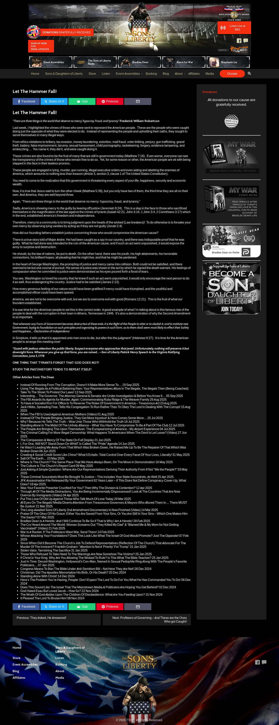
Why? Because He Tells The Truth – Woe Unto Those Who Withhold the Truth (72, 421)
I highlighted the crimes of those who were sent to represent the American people (81, 128)
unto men (73, 338)
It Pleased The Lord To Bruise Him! (43, 598)
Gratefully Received (59, 32)
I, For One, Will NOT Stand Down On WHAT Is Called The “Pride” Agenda (69, 444)
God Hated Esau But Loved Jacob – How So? (50, 591)
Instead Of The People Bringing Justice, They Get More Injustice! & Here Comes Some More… (83, 418)
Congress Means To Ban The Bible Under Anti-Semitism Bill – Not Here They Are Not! (77, 569)
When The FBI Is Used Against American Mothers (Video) (58, 414)
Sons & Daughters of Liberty (64, 74)
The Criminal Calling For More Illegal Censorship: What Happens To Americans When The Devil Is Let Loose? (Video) (98, 433)
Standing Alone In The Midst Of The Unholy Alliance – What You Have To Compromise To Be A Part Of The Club (94, 425)
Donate (232, 74)
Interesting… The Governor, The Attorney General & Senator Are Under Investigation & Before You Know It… (92, 396)
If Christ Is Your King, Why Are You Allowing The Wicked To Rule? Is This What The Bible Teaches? (85, 558)
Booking (151, 74)
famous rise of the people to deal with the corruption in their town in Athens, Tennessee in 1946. (101, 311)
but (98, 338)
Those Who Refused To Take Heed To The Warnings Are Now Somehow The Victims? (77, 554)
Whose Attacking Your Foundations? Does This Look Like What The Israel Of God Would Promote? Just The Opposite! (99, 536)
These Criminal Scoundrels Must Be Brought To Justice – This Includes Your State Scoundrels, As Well (88, 477)
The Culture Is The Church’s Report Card (47, 466)
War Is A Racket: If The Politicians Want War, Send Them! (58, 532)
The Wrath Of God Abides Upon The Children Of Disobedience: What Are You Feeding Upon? (82, 594)
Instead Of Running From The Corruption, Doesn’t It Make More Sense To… (71, 385)
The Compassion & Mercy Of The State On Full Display (57, 440)
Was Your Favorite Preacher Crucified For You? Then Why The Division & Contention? (78, 488)
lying (55, 170)
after (104, 338)
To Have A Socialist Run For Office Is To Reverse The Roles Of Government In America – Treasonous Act (90, 403)
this (110, 338)
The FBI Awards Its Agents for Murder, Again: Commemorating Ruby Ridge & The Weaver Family (84, 399)
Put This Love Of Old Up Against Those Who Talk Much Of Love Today (67, 499)
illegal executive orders (104, 170)
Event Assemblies (128, 74)
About (179, 74)
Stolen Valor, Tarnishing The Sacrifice (45, 550)
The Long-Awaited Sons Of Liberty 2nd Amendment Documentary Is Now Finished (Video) (80, 510)
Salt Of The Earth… (33, 458)
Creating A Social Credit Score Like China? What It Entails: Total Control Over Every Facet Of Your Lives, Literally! (96, 455)
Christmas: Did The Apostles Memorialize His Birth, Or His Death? (64, 572)
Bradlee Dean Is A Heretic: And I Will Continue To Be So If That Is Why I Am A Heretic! (76, 521)
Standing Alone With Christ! (38, 576)
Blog (166, 74)
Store (92, 74)
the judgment (122, 338)
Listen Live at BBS (232, 27)
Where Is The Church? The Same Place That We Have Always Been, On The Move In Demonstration (87, 462)
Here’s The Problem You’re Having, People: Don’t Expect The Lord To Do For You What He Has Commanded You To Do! (100, 580)
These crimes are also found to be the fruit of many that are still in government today (68, 156)
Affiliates (194, 74)
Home (35, 74)
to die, (91, 338)
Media (209, 74)
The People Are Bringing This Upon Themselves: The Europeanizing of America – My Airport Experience (89, 429)
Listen (106, 74)
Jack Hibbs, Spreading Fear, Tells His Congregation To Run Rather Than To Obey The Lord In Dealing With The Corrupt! (100, 407)
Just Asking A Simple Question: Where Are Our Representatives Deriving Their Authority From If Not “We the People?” (98, 469)
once (83, 338)
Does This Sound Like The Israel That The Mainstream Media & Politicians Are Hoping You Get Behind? (89, 587)
